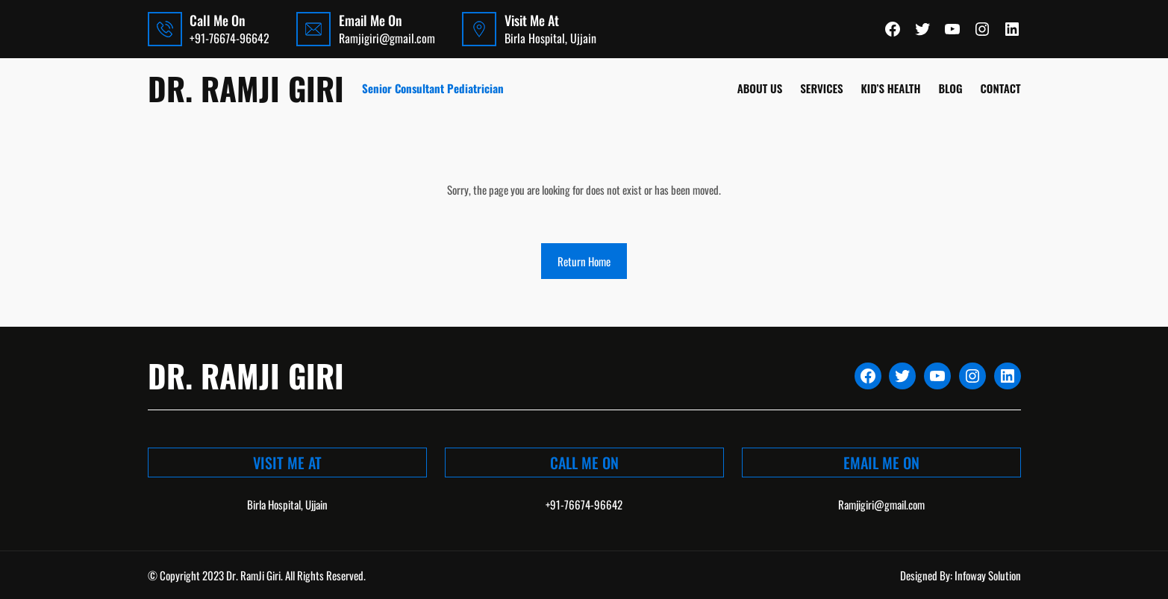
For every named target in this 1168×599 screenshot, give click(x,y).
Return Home (584, 261)
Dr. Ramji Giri (246, 88)
